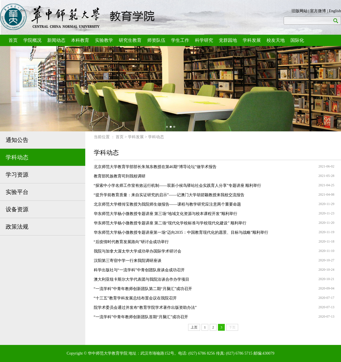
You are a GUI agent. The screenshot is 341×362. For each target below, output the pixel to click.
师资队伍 (156, 40)
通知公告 (17, 140)
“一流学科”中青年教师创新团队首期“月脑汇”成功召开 (141, 317)
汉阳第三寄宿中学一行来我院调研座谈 (127, 260)
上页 (194, 327)
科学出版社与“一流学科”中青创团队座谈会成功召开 (139, 270)
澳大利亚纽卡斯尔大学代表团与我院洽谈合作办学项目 (141, 279)
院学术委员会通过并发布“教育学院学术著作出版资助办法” (145, 307)
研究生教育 (130, 40)
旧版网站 (299, 11)
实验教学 (104, 40)
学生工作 (180, 40)
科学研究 (204, 40)
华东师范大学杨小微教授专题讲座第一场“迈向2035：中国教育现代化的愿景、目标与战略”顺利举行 (181, 232)
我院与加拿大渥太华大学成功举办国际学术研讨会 (137, 251)
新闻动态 (56, 40)
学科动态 (17, 157)
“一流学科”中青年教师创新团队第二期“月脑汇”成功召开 (143, 289)
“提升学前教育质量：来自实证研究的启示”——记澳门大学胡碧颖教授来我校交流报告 (169, 195)
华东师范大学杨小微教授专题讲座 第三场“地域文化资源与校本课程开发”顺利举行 (166, 214)
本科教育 (80, 40)
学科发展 (252, 40)
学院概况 (32, 40)
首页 (13, 40)
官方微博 (318, 11)
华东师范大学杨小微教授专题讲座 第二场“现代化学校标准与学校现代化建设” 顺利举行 (170, 223)
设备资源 (17, 209)
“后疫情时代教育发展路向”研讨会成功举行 (131, 242)
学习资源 (17, 174)
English (335, 11)
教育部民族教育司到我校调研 (119, 176)
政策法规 (17, 227)
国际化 (297, 40)
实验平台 (17, 192)
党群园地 (228, 40)
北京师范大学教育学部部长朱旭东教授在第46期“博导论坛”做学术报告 (155, 167)
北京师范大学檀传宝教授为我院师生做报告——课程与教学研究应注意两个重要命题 (167, 204)
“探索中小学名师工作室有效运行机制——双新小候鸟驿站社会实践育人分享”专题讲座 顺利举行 (177, 185)
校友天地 (276, 40)
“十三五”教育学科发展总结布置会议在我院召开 (135, 298)
